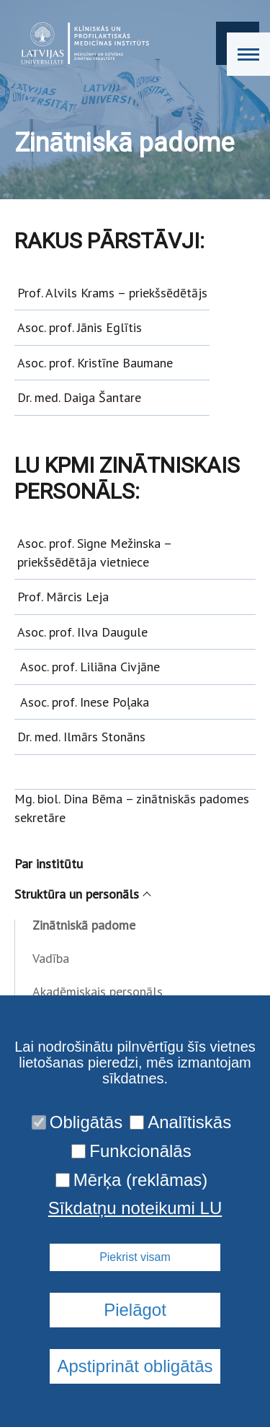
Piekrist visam (135, 1257)
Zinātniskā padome (83, 925)
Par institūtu (48, 863)
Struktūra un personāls (82, 894)
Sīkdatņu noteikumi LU (135, 1208)
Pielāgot (135, 1309)
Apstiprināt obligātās (134, 1366)
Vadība (50, 958)
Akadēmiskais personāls (97, 991)
